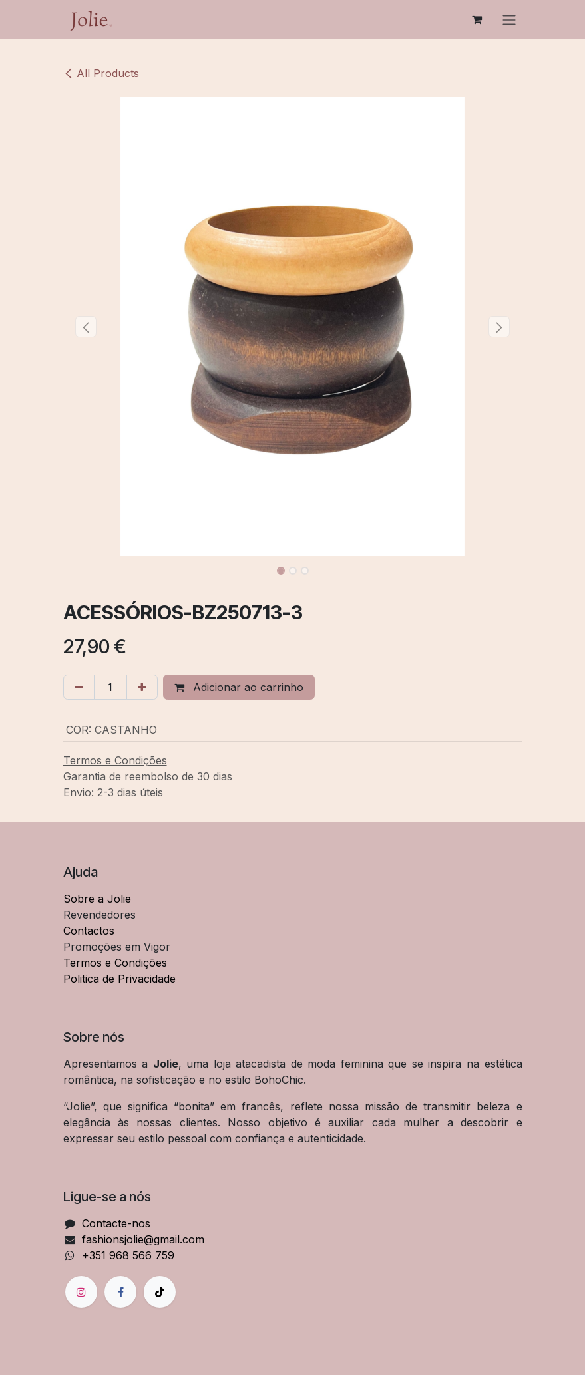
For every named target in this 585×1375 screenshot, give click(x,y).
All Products (101, 73)
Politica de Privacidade (119, 978)
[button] (86, 326)
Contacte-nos (116, 1223)
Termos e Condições (115, 962)
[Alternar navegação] (509, 19)
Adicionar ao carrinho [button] (238, 687)
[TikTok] (160, 1292)
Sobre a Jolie (97, 898)
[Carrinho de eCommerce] (477, 19)
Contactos (88, 930)
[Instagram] (81, 1292)
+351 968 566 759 (128, 1255)
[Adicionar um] (142, 687)
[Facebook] (120, 1292)
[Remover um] (79, 687)
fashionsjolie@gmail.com (143, 1239)
